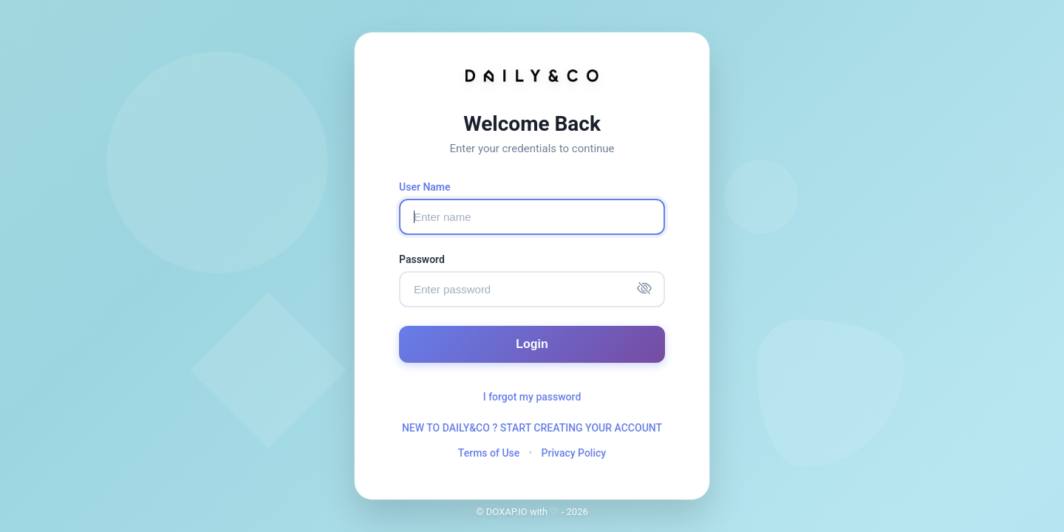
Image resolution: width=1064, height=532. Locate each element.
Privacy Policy (574, 453)
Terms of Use (488, 453)
